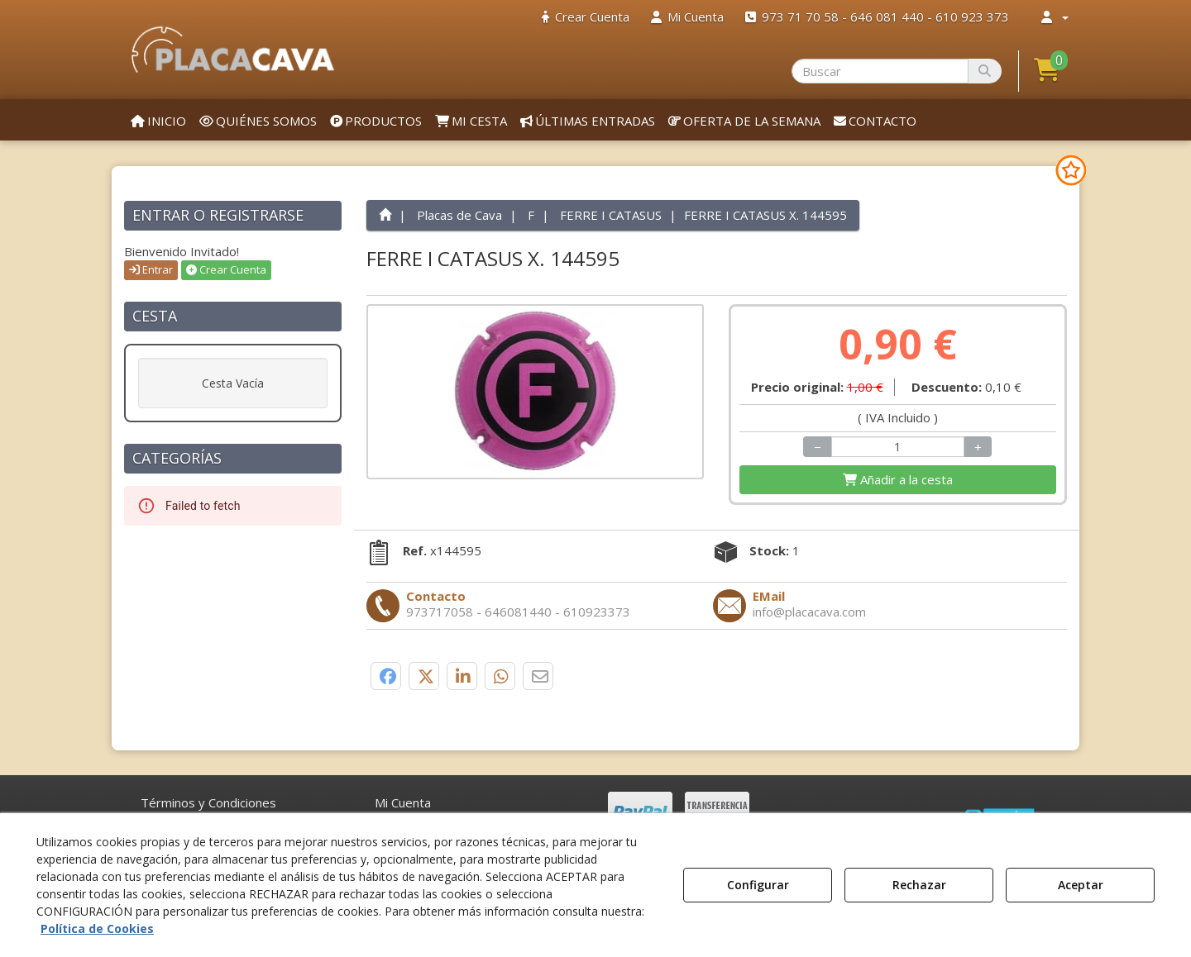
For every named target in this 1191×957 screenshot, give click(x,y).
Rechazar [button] (919, 885)
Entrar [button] (151, 269)
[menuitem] (585, 17)
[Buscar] (985, 71)
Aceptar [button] (1080, 885)
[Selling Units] (898, 446)
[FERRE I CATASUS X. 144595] (535, 391)
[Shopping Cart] (897, 479)
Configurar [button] (758, 885)
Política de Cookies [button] (97, 928)
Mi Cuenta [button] (403, 802)
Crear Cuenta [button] (226, 269)
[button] (233, 49)
